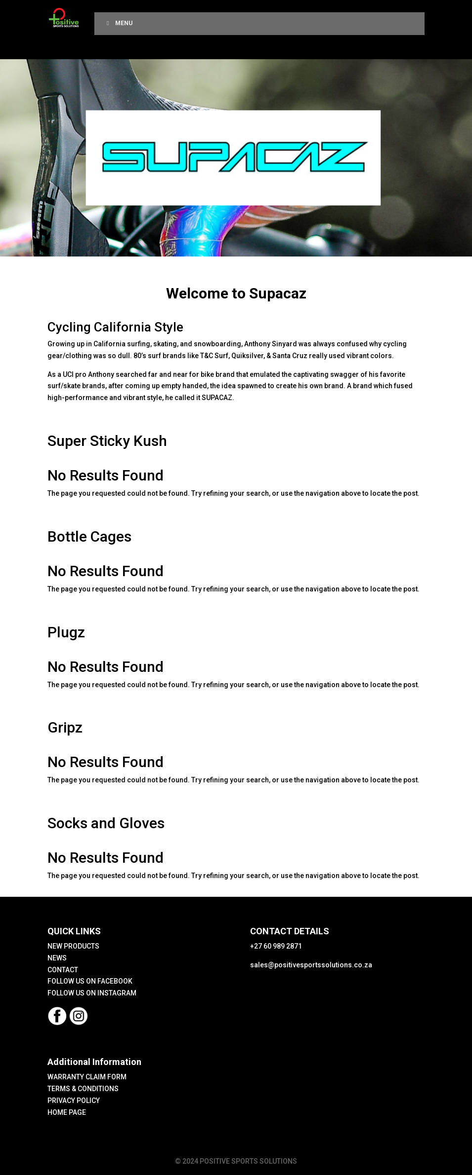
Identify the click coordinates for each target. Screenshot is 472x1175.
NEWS (57, 958)
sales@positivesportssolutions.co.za (311, 965)
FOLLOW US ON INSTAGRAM (91, 993)
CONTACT (62, 970)
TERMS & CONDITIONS (83, 1089)
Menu (118, 23)
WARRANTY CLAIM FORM (87, 1077)
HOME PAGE (66, 1112)
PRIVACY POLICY (73, 1100)
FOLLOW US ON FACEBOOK (89, 981)
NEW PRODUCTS (73, 946)
